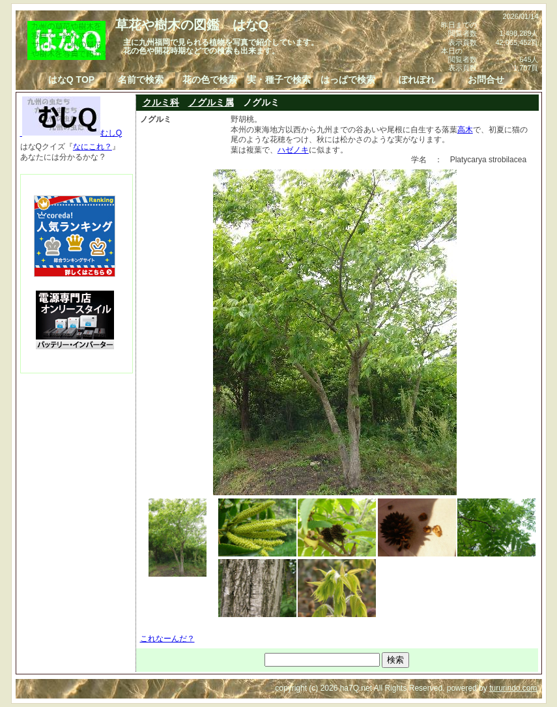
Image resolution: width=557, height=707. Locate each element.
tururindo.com (513, 688)
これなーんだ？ (167, 638)
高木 (465, 129)
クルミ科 (161, 102)
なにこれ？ (92, 146)
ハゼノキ (293, 149)
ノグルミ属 (211, 102)
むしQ (71, 132)
